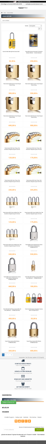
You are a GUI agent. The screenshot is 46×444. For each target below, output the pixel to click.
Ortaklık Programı (9, 417)
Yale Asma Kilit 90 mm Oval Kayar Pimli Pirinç (34, 116)
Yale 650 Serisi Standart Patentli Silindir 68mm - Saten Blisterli (33, 52)
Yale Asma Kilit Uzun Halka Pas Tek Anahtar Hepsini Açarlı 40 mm (34, 213)
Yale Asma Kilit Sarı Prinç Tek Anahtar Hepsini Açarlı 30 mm (12, 148)
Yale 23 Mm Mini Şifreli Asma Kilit (11, 51)
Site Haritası (33, 417)
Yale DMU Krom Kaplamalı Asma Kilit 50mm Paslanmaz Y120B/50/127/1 (33, 246)
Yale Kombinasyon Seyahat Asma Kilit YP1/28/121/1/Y (34, 309)
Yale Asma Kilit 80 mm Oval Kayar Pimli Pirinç (12, 116)
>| (11, 355)
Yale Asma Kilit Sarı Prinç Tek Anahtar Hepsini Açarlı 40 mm (34, 148)
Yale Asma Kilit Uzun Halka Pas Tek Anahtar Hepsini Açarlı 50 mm (12, 245)
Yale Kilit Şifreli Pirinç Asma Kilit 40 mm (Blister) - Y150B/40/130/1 (12, 309)
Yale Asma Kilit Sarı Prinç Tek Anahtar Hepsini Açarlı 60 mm (34, 181)
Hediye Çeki (18, 417)
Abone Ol (39, 430)
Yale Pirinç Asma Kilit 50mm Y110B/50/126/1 (12, 341)
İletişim (40, 417)
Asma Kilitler (10, 12)
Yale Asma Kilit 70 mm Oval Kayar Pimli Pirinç (34, 84)
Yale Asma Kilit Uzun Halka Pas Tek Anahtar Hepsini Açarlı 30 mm (12, 213)
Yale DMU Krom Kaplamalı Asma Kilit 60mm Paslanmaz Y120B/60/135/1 (12, 278)
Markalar (25, 417)
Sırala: (26, 26)
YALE (5, 12)
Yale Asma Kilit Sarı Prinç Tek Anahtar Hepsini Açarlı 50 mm (12, 181)
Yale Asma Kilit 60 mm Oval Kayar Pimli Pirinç (12, 84)
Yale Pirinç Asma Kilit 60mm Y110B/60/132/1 (34, 341)
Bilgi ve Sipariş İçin (8, 402)
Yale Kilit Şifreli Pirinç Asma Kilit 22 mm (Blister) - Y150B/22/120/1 (34, 277)
